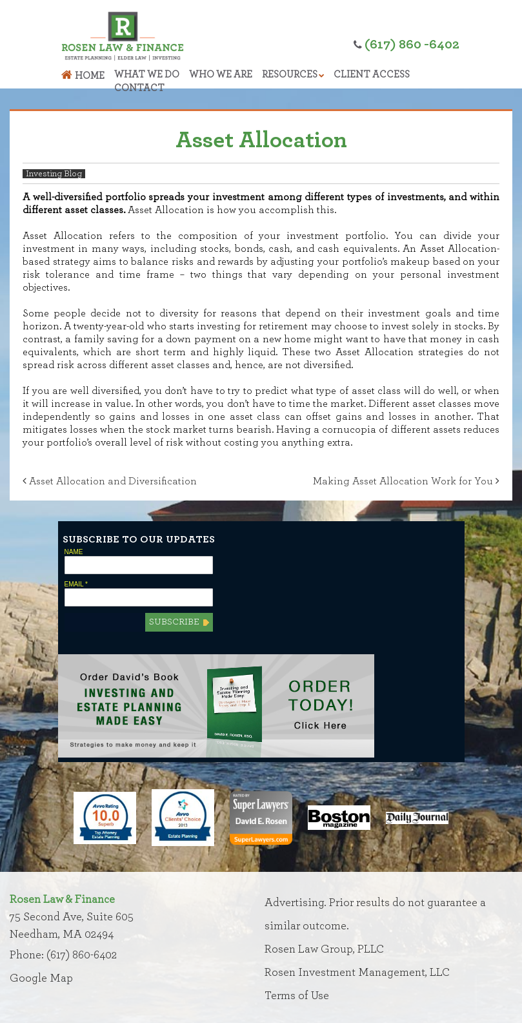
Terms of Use (297, 996)
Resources (289, 74)
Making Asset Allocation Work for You (406, 481)
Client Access (372, 74)
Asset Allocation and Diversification (110, 481)
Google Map (41, 978)
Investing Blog (54, 173)
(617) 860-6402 (81, 955)
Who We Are (220, 74)
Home (90, 76)
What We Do (146, 74)
